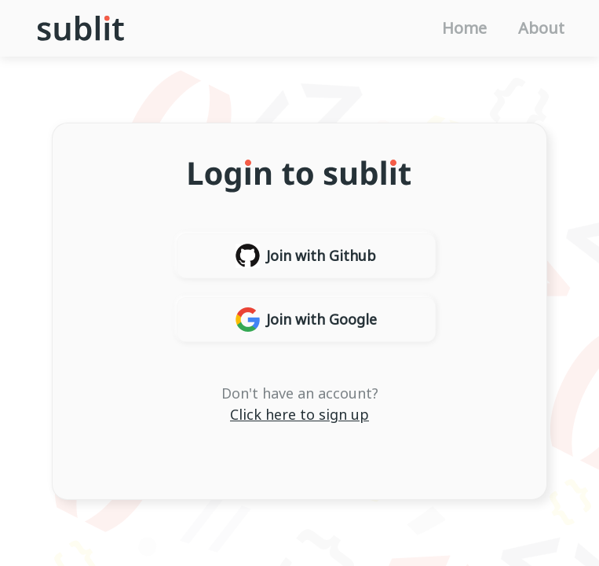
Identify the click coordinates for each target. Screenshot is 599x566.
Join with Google (306, 319)
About (541, 28)
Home (464, 28)
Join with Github (306, 256)
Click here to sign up (299, 414)
